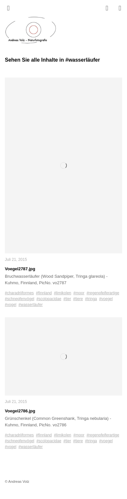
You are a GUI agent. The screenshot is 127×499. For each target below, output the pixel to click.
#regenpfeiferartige (103, 293)
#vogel (10, 304)
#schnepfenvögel (19, 299)
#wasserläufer (30, 304)
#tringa (91, 299)
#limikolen (62, 293)
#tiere (78, 299)
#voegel (106, 299)
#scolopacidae (48, 299)
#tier (67, 299)
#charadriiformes (19, 293)
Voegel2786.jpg (20, 410)
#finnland (44, 293)
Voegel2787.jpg (20, 268)
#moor (78, 293)
